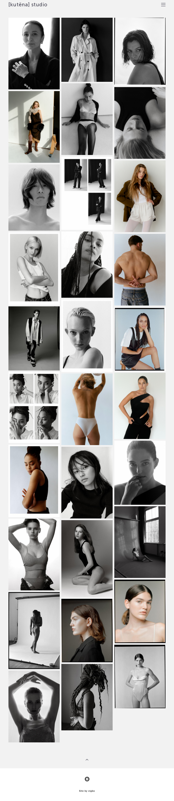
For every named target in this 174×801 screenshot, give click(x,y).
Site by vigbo (87, 791)
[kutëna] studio (27, 4)
